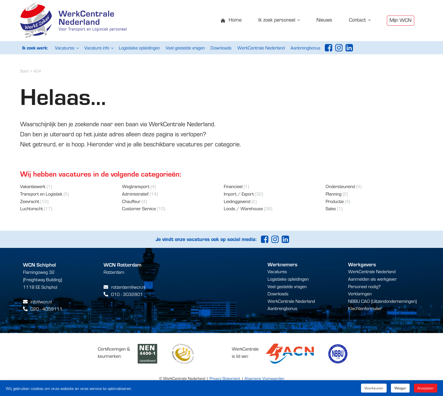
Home (235, 19)
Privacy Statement (224, 378)
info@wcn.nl (41, 302)
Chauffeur (131, 201)
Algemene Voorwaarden (264, 378)
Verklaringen (360, 293)
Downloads (221, 48)
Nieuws (324, 19)
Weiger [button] (400, 388)
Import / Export (239, 194)
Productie (335, 201)
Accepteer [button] (425, 388)
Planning (333, 194)
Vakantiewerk (32, 186)
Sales (331, 208)
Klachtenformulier (365, 308)
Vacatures (65, 48)
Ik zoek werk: (35, 48)
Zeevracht (29, 201)
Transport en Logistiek (41, 194)
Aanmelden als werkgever (372, 279)
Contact (357, 19)
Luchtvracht (31, 208)
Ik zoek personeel (276, 19)
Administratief (135, 194)
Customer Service (139, 208)
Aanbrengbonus (305, 48)
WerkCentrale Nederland (261, 48)
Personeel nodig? (364, 286)
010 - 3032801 (127, 294)
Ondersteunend (340, 186)
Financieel (233, 186)
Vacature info (96, 48)
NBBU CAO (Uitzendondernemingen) (382, 301)
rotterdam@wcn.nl (128, 287)
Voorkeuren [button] (373, 388)
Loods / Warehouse (243, 208)
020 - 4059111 (46, 309)
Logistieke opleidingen (139, 48)
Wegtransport (135, 186)
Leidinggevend (237, 201)
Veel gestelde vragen (185, 48)
